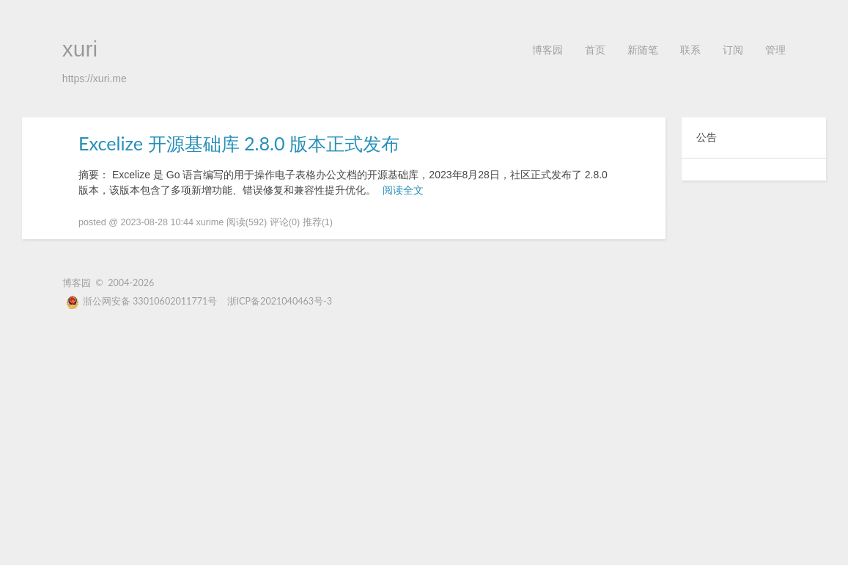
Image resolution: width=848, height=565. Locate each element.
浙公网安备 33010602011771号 (142, 301)
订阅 (733, 49)
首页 (595, 49)
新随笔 (642, 49)
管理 (775, 49)
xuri (79, 49)
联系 (690, 49)
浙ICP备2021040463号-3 (280, 301)
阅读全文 (403, 190)
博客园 (547, 49)
